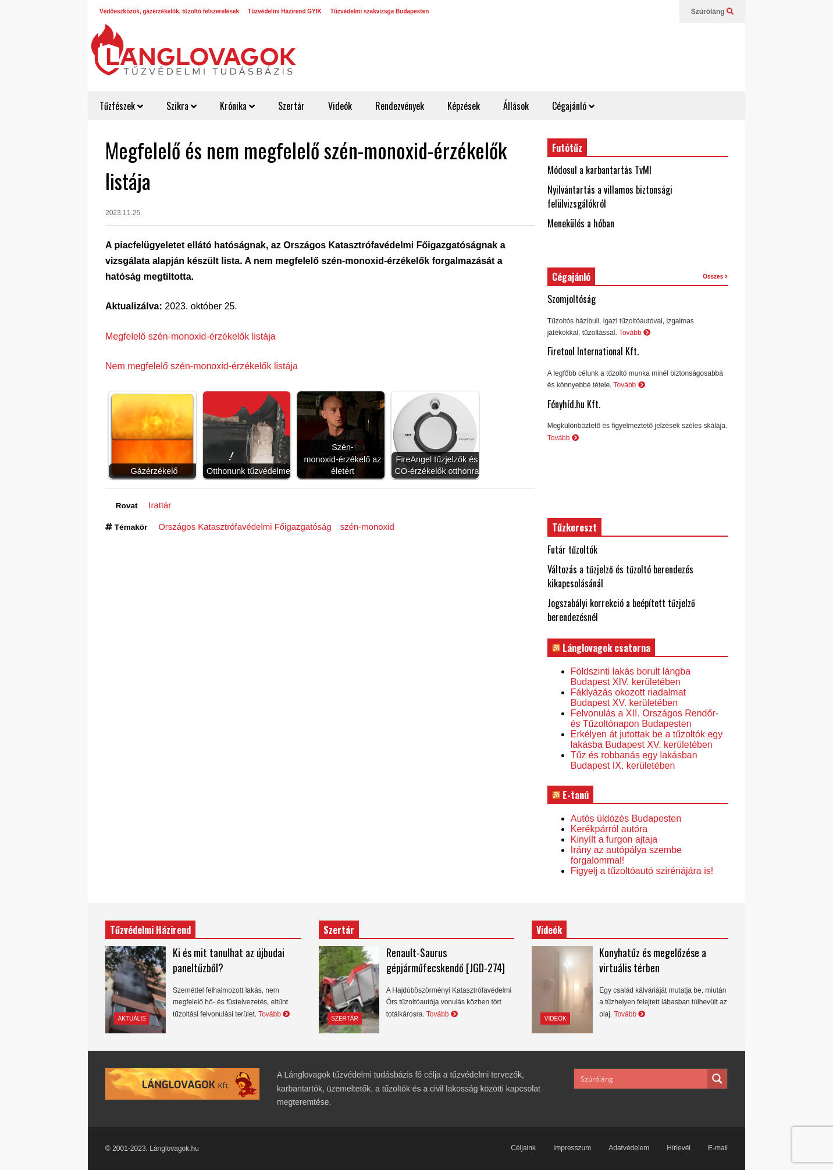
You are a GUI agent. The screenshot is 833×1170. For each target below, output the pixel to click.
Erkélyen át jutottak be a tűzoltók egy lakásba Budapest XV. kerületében (646, 739)
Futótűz (567, 148)
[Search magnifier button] (717, 1079)
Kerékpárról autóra (609, 829)
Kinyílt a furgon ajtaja (614, 839)
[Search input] (641, 1078)
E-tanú (576, 795)
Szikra (181, 106)
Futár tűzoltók (572, 550)
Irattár (159, 505)
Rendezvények (399, 106)
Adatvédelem (628, 1147)
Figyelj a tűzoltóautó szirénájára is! (642, 871)
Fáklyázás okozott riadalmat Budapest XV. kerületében (628, 697)
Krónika (237, 106)
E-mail (718, 1147)
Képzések (463, 106)
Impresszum (572, 1147)
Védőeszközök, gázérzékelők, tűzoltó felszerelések (169, 11)
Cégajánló (573, 106)
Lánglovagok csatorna (606, 648)
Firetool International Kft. (593, 351)
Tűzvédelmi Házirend (150, 930)
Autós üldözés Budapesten (626, 818)
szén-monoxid (367, 527)
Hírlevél (678, 1147)
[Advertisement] (530, 52)
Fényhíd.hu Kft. (573, 404)
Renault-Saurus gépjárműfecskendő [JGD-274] (445, 960)
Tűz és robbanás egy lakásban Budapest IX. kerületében (634, 760)
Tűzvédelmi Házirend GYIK (285, 11)
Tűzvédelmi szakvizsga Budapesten (379, 11)
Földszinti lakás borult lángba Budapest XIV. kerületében (630, 676)
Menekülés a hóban (580, 223)
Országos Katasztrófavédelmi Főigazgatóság (245, 527)
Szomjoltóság (571, 299)
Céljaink (523, 1147)
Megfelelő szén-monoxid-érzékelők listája (190, 336)
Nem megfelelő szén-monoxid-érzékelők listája (201, 366)
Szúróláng (712, 12)
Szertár (291, 106)
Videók (340, 106)
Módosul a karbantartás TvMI (599, 170)
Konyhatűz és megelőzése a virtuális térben (652, 960)
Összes (715, 276)
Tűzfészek (121, 106)
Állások (516, 106)
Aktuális (132, 1018)
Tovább (634, 333)
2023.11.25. (123, 213)
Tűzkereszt (574, 527)
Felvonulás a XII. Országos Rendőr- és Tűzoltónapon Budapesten (644, 718)
